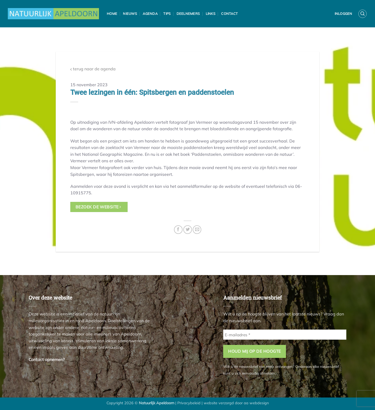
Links (210, 13)
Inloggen (343, 13)
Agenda (150, 13)
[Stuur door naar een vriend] (197, 229)
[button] (362, 14)
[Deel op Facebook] (178, 229)
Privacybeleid (189, 403)
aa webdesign (256, 403)
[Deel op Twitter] (187, 229)
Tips (167, 13)
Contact (229, 13)
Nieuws (130, 13)
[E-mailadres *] (284, 335)
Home (112, 13)
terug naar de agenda (93, 68)
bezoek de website (98, 206)
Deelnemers (188, 13)
